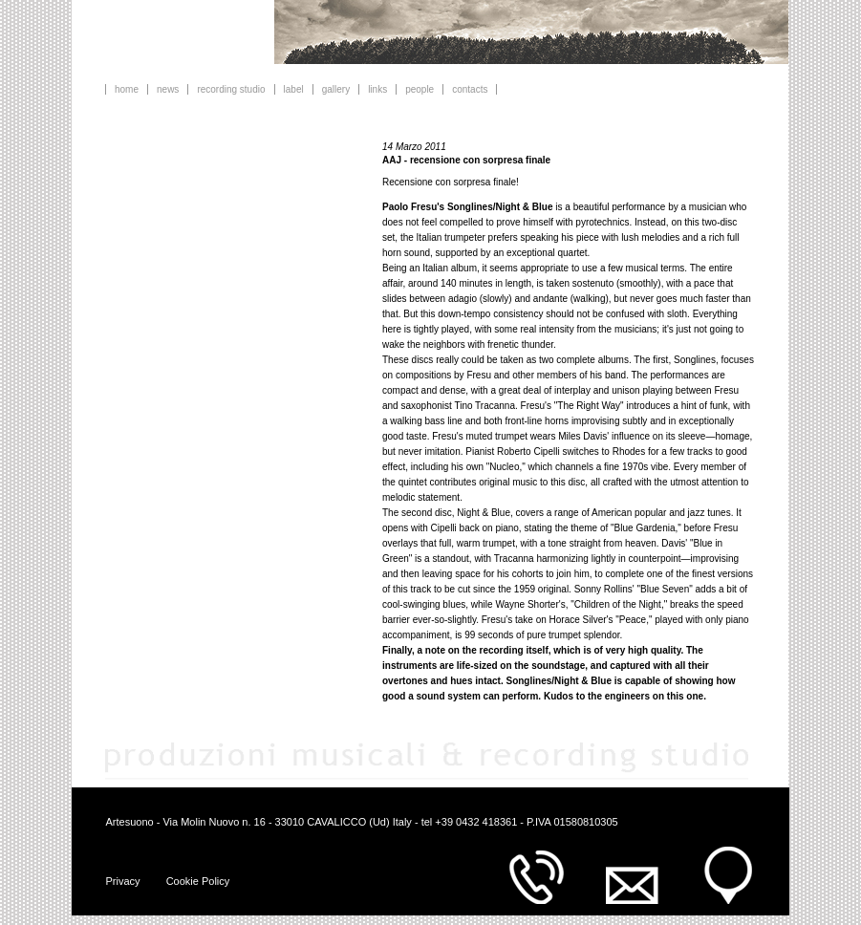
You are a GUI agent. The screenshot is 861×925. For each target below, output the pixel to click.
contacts (469, 89)
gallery (336, 89)
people (419, 89)
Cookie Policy (198, 881)
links (377, 89)
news (168, 89)
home (127, 89)
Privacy (123, 881)
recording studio (231, 89)
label (294, 89)
